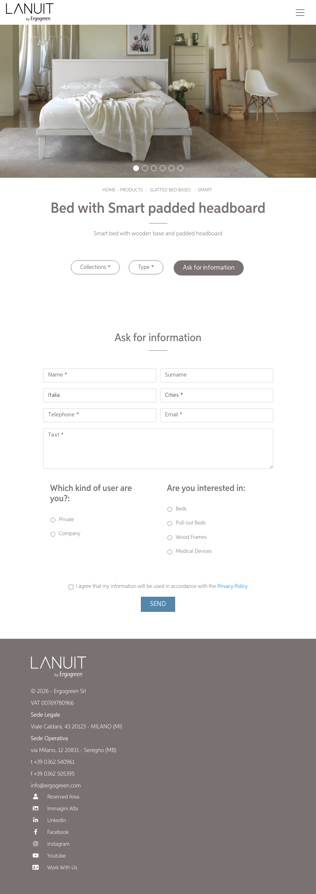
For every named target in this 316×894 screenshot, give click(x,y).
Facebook (50, 832)
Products (131, 190)
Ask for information (209, 267)
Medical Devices (194, 551)
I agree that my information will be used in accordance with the (162, 586)
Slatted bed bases (170, 190)
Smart (205, 190)
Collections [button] (93, 267)
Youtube (48, 856)
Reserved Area (55, 797)
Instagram (50, 844)
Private (66, 520)
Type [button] (143, 267)
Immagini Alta (54, 808)
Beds (181, 509)
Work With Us (54, 867)
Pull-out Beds (191, 523)
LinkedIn (48, 820)
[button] (136, 168)
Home (109, 190)
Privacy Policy (232, 586)
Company (70, 534)
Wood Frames (191, 537)
